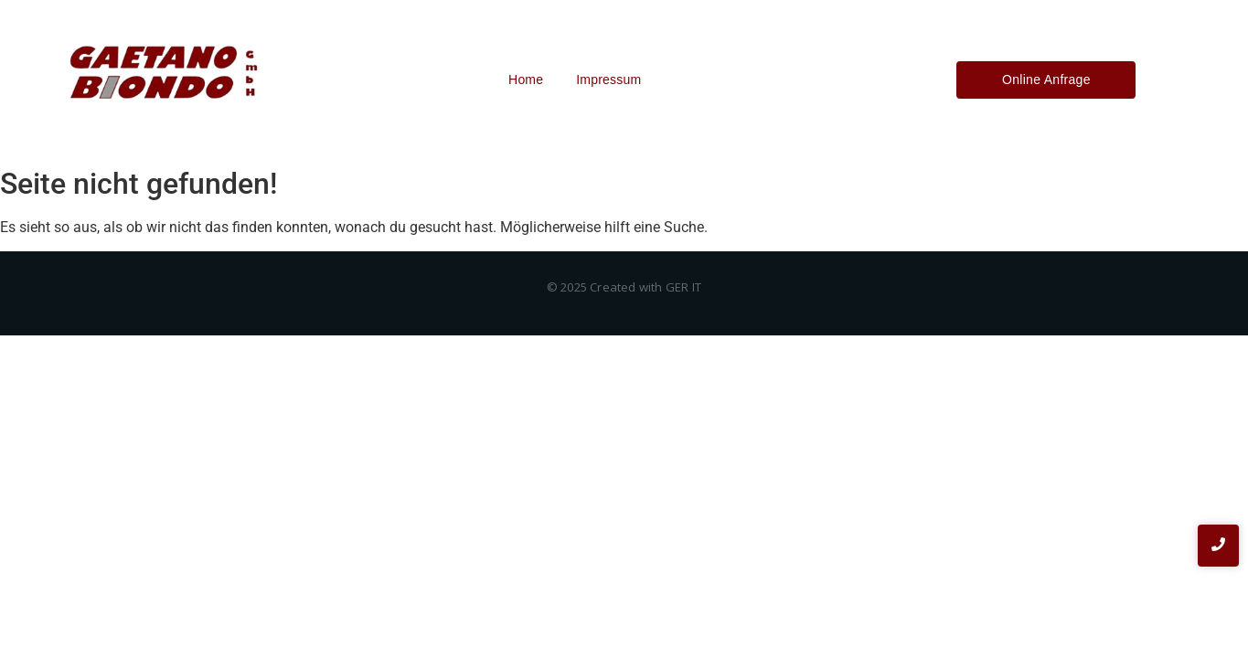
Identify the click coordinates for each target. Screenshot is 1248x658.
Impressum (608, 79)
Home (525, 79)
